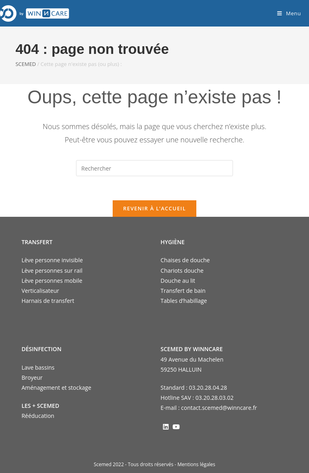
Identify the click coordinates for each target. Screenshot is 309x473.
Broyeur (31, 377)
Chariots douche (182, 270)
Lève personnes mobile (51, 280)
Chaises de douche (185, 260)
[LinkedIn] (166, 426)
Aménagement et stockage (56, 387)
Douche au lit (178, 280)
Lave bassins (37, 367)
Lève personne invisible (51, 260)
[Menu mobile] (289, 13)
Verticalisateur (40, 290)
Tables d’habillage (184, 300)
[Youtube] (176, 426)
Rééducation (37, 416)
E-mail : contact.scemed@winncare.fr (209, 407)
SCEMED (25, 64)
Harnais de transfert (47, 300)
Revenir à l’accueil (154, 208)
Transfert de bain (183, 290)
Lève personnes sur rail (51, 270)
